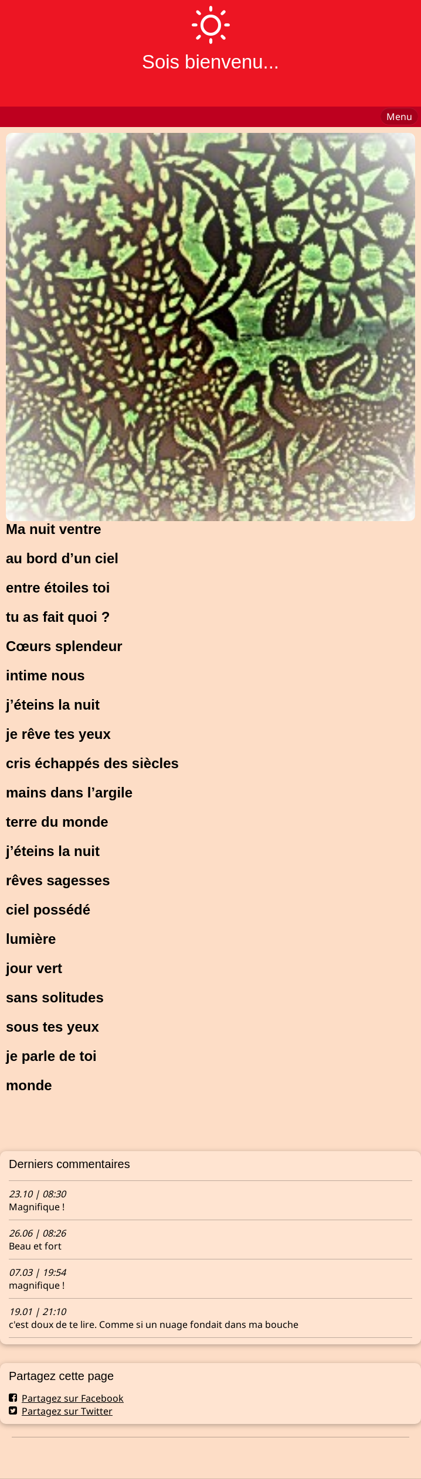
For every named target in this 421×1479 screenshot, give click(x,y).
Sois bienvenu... (210, 62)
